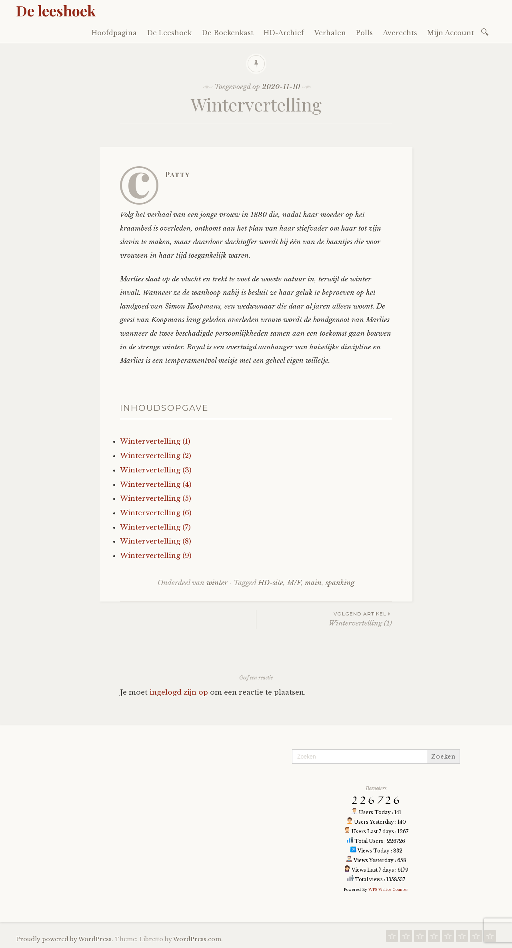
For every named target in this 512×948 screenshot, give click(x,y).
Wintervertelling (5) (155, 498)
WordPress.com (197, 939)
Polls (364, 33)
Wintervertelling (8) (155, 541)
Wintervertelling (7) (155, 527)
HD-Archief (284, 33)
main (313, 583)
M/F (294, 583)
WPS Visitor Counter (388, 889)
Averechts (400, 33)
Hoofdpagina (114, 33)
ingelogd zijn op (179, 692)
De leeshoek (56, 10)
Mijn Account (450, 33)
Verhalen (330, 33)
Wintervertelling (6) (156, 513)
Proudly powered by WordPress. (64, 939)
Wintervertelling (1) (155, 441)
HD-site (270, 583)
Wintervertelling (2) (155, 456)
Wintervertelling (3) (156, 470)
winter (217, 583)
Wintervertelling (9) (156, 556)
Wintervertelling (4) (156, 484)
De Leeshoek (169, 33)
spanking (340, 583)
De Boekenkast (228, 33)
